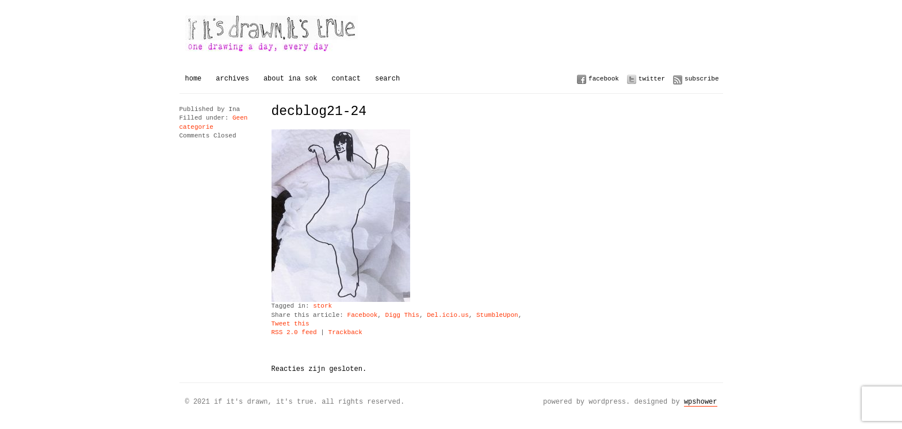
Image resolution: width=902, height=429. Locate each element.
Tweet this (290, 324)
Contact (346, 78)
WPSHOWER (700, 402)
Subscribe (701, 78)
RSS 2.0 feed (294, 332)
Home (193, 78)
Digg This (402, 315)
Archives (232, 78)
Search (387, 78)
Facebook (603, 78)
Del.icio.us (448, 315)
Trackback (345, 332)
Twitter (652, 78)
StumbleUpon (497, 315)
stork (322, 306)
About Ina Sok (290, 78)
